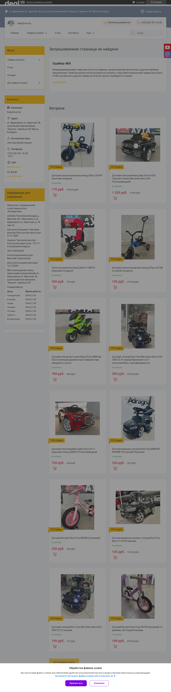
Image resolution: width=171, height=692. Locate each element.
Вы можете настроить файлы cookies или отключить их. (84, 676)
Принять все (76, 683)
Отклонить (99, 683)
